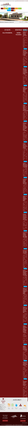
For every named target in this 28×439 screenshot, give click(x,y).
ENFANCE (10, 8)
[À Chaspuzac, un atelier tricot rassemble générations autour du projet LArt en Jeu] (25, 391)
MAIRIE (4, 8)
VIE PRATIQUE (19, 8)
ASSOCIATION (12, 8)
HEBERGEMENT (9, 10)
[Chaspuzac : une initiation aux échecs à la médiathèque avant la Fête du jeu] (25, 244)
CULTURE (7, 8)
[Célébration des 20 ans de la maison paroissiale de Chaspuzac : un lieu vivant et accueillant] (25, 262)
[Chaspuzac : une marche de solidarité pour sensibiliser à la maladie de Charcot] (25, 408)
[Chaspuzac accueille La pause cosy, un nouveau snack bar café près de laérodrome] (25, 356)
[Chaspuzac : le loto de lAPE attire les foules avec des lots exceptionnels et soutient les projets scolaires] (25, 426)
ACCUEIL (2, 8)
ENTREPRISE (16, 8)
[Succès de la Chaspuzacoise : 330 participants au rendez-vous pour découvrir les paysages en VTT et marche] (25, 281)
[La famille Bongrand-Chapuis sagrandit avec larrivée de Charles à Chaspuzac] (25, 299)
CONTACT (12, 10)
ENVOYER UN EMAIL (5, 420)
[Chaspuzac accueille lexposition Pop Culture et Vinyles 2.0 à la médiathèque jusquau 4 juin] (25, 317)
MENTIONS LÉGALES (24, 422)
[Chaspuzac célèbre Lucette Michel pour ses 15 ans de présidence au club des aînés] (25, 374)
